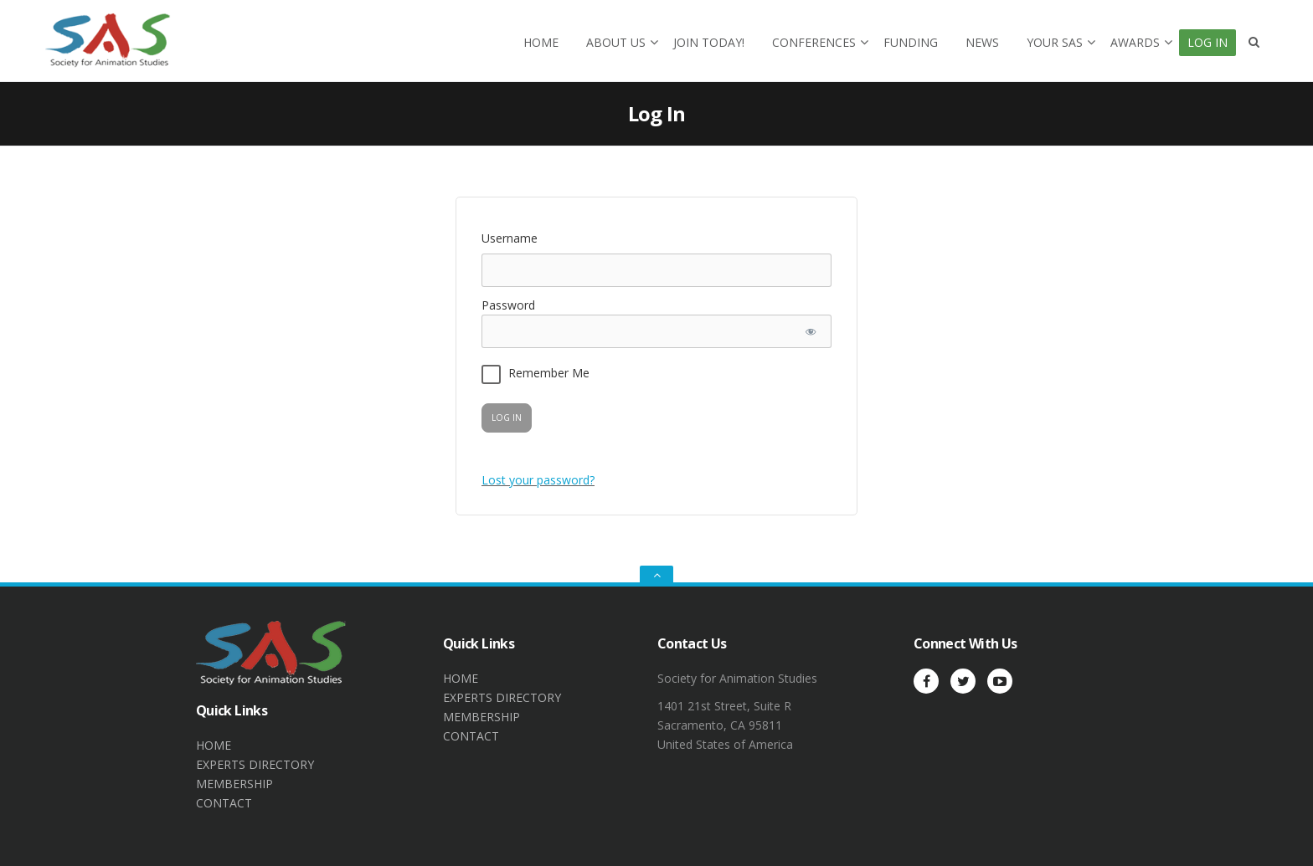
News (982, 42)
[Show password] (810, 331)
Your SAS (1055, 42)
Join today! (708, 42)
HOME (213, 745)
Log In (1207, 42)
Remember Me (535, 374)
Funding (910, 42)
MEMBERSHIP (234, 784)
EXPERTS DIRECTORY (255, 764)
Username (509, 238)
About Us (616, 42)
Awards (1135, 42)
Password (508, 305)
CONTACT (224, 803)
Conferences (814, 42)
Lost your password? (538, 480)
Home (541, 42)
